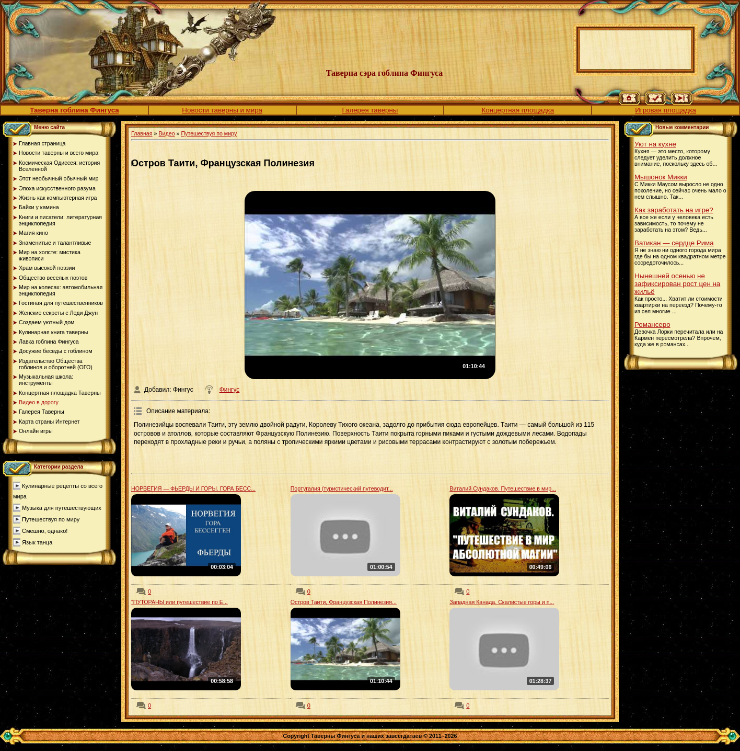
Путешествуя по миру (50, 519)
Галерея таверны (370, 110)
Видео (166, 133)
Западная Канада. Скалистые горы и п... (501, 602)
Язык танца (37, 542)
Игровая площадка (665, 110)
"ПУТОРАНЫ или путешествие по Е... (179, 602)
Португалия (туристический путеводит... (342, 488)
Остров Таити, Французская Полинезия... (344, 602)
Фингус (229, 389)
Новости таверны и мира (222, 110)
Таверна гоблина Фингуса (74, 110)
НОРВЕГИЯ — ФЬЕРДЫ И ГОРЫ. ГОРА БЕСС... (193, 488)
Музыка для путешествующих (61, 508)
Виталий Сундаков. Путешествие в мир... (502, 488)
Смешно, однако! (44, 531)
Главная (142, 133)
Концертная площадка (517, 110)
